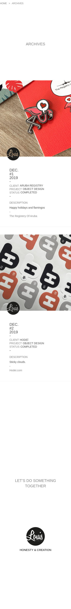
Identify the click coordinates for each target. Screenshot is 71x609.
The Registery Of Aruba (23, 216)
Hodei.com (15, 370)
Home (3, 3)
